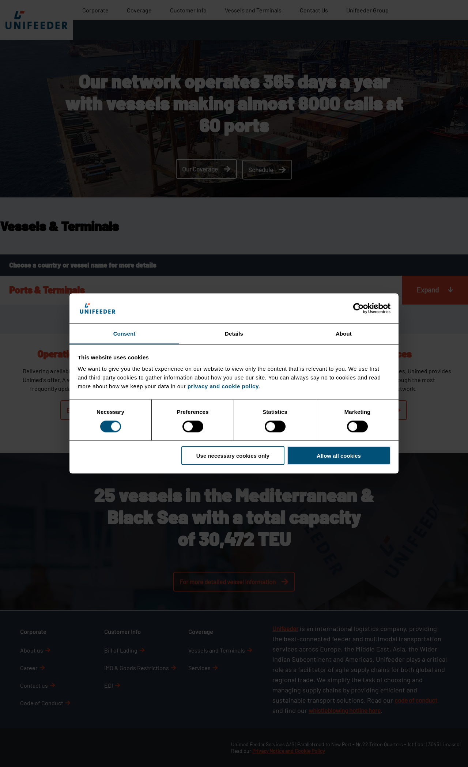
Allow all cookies (339, 456)
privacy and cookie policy (223, 386)
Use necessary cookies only (232, 456)
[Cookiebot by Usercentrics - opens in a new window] (358, 308)
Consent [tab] (124, 333)
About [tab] (344, 333)
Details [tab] (234, 333)
